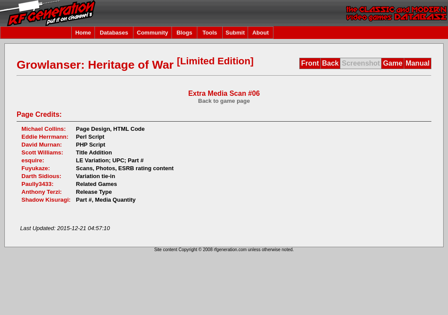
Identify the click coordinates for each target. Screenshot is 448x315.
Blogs (184, 32)
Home (83, 32)
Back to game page (224, 101)
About (260, 32)
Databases (114, 32)
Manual (418, 63)
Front (310, 63)
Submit (235, 32)
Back (330, 63)
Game (392, 63)
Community (152, 32)
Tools (210, 32)
